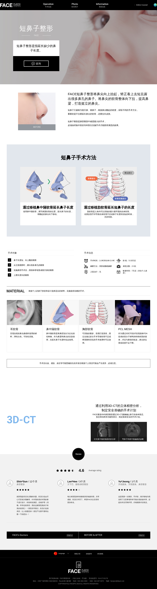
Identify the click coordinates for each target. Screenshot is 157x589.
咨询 (38, 63)
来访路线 (100, 554)
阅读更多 (21, 434)
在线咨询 (89, 554)
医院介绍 (77, 554)
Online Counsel (142, 5)
